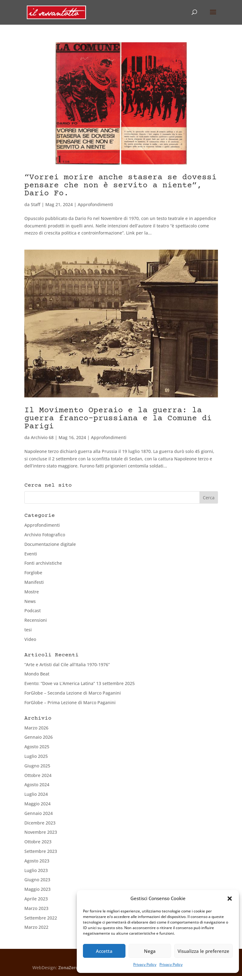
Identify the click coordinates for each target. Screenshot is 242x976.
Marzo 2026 (36, 728)
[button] (230, 898)
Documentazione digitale (50, 544)
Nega (150, 951)
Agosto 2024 (36, 784)
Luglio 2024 (36, 794)
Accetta (104, 951)
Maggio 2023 (37, 889)
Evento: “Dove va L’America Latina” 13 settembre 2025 (79, 683)
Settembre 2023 (40, 851)
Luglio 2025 (36, 756)
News (30, 601)
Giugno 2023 (37, 880)
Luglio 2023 (36, 870)
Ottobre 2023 (37, 842)
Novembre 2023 (40, 832)
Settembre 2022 (40, 918)
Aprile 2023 (36, 899)
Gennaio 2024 (38, 813)
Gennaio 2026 (38, 737)
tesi (28, 630)
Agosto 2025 (36, 747)
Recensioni (35, 620)
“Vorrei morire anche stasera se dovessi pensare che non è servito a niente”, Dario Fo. (120, 185)
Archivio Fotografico (44, 535)
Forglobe (33, 572)
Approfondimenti (95, 204)
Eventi (30, 554)
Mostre (31, 592)
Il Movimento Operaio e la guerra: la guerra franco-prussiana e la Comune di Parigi (118, 418)
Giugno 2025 (37, 766)
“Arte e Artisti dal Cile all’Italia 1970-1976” (67, 664)
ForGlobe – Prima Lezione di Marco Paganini (70, 702)
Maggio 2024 (37, 804)
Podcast (32, 610)
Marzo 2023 (36, 908)
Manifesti (34, 582)
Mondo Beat (36, 674)
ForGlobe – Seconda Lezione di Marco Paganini (72, 693)
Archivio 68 (42, 437)
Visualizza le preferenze (203, 951)
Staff (35, 204)
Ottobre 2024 (37, 775)
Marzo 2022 (36, 927)
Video (30, 639)
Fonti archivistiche (43, 563)
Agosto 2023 (36, 861)
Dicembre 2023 (39, 823)
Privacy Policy (144, 964)
